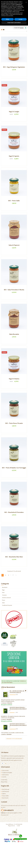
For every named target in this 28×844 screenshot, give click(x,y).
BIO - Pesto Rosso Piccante (14, 423)
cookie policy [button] (20, 6)
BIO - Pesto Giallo (14, 200)
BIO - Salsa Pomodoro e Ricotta (14, 290)
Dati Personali (5, 791)
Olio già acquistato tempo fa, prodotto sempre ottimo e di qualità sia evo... (13, 700)
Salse (3, 602)
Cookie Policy (4, 779)
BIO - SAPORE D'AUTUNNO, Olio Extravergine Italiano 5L (17, 691)
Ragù (3, 590)
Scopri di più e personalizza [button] (14, 22)
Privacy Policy (4, 782)
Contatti (4, 777)
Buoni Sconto (5, 798)
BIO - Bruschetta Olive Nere (14, 557)
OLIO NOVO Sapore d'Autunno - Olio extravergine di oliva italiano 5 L (18, 709)
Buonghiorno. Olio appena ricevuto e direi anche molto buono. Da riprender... (13, 717)
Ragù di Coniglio (14, 111)
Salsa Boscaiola (14, 334)
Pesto (3, 600)
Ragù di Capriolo (14, 156)
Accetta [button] (20, 19)
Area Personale (5, 789)
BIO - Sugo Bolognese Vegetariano (14, 67)
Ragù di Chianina (14, 379)
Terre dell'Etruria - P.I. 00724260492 (14, 824)
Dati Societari (5, 774)
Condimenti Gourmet (7, 605)
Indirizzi (4, 793)
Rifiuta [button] (7, 19)
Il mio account (5, 770)
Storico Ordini (5, 795)
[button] (26, 2)
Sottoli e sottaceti (6, 597)
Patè (3, 592)
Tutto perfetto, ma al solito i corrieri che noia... (12, 732)
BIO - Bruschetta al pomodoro (14, 512)
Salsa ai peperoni (14, 245)
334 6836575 (9, 810)
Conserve (4, 595)
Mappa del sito (11, 825)
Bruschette (4, 587)
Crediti (18, 825)
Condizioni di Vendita (7, 772)
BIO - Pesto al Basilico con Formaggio (14, 468)
